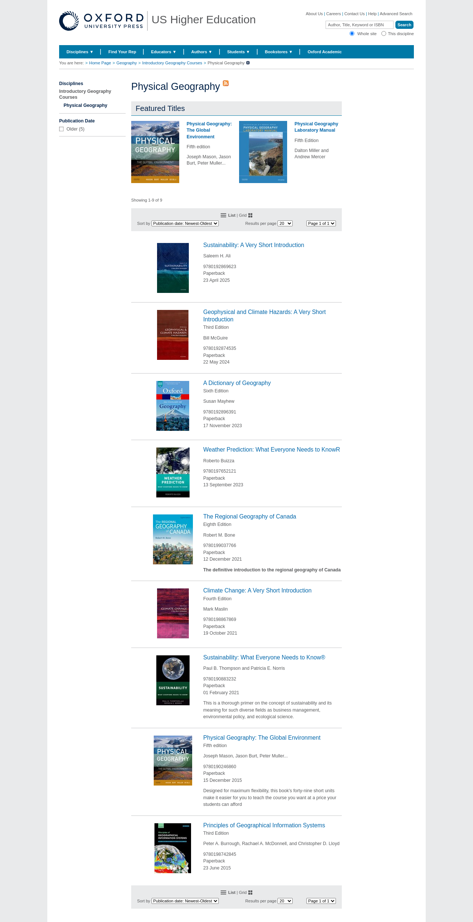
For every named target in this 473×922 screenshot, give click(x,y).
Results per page (261, 223)
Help (372, 13)
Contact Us (354, 13)
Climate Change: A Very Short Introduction (257, 590)
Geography (126, 63)
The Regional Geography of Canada (249, 516)
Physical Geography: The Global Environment (209, 130)
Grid (242, 215)
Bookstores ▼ (279, 52)
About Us (314, 13)
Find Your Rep (122, 52)
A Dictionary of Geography (237, 383)
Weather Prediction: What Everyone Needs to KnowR (271, 449)
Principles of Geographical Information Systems (264, 825)
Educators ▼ (164, 52)
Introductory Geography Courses (172, 63)
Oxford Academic (324, 52)
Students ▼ (238, 52)
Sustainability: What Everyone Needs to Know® (264, 657)
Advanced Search (396, 13)
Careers (333, 13)
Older (72, 129)
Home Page (100, 63)
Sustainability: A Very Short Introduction (253, 245)
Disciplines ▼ (80, 52)
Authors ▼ (201, 52)
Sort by (143, 223)
